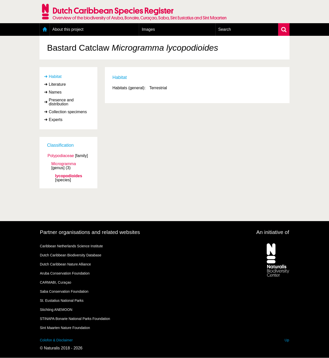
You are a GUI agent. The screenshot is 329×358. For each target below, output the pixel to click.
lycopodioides (68, 176)
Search (224, 29)
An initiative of (272, 232)
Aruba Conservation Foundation (65, 273)
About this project (68, 29)
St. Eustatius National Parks (62, 301)
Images (148, 29)
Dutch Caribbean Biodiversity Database (70, 255)
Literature (57, 84)
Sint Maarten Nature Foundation (65, 328)
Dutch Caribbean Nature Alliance (65, 264)
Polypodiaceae (61, 156)
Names (55, 92)
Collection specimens (68, 112)
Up (287, 340)
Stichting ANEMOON (56, 310)
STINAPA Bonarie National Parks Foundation (75, 319)
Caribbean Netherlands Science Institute (71, 246)
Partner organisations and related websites (90, 232)
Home (45, 29)
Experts (55, 119)
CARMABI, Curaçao (55, 282)
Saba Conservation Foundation (64, 291)
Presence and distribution (61, 102)
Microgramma (63, 164)
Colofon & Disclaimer (56, 340)
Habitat (55, 76)
